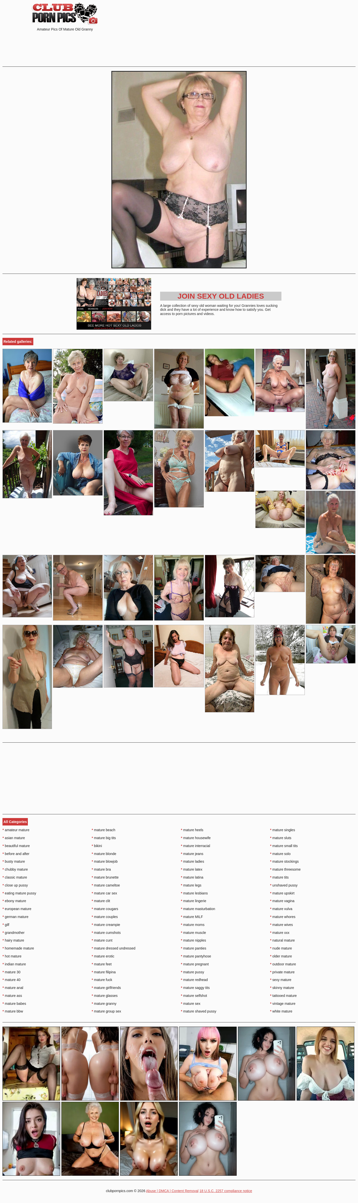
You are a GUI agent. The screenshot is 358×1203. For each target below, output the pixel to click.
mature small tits (284, 846)
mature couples (105, 917)
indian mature (14, 964)
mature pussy (192, 972)
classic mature (14, 877)
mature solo (280, 854)
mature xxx (279, 933)
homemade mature (18, 948)
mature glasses (105, 996)
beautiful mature (16, 846)
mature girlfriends (106, 988)
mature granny (104, 1004)
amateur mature (15, 830)
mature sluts (280, 838)
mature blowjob (105, 861)
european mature (16, 909)
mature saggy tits (195, 988)
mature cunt (102, 940)
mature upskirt (282, 893)
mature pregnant (195, 964)
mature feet (102, 964)
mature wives (281, 925)
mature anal (12, 988)
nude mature (281, 948)
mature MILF (192, 917)
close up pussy (15, 885)
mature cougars (105, 909)
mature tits (279, 877)
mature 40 (11, 980)
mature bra (101, 869)
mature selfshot (194, 996)
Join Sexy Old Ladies (221, 296)
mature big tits (104, 838)
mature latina (192, 877)
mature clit (101, 901)
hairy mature (13, 940)
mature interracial (195, 846)
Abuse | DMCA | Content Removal (172, 1191)
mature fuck (102, 980)
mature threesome (285, 869)
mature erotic (103, 956)
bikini (97, 846)
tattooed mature (283, 996)
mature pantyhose (196, 956)
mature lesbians (194, 893)
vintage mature (282, 1004)
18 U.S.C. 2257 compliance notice (225, 1191)
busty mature (13, 861)
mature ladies (192, 861)
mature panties (193, 948)
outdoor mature (283, 964)
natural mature (282, 940)
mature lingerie (193, 901)
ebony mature (14, 901)
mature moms (193, 925)
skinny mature (282, 988)
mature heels (192, 830)
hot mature (11, 956)
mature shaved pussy (198, 1011)
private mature (282, 972)
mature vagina (282, 901)
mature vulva (281, 909)
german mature (15, 917)
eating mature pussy (19, 893)
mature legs (191, 885)
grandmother (13, 933)
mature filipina (104, 972)
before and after (15, 854)
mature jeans (192, 854)
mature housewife (196, 838)
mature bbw (12, 1011)
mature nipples (193, 940)
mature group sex (106, 1011)
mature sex (191, 1004)
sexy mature (280, 980)
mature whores (282, 917)
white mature (281, 1011)
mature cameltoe (106, 885)
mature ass (12, 996)
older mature (281, 956)
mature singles (282, 830)
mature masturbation (198, 909)
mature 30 (11, 972)
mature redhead (194, 980)
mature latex (191, 869)
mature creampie (106, 925)
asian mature (13, 838)
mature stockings (284, 861)
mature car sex (104, 893)
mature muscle (193, 933)
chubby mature (15, 869)
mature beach (103, 830)
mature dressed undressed (113, 948)
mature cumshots (106, 933)
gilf (5, 925)
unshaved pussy (284, 885)
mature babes (14, 1004)
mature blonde (104, 854)
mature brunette (105, 877)
